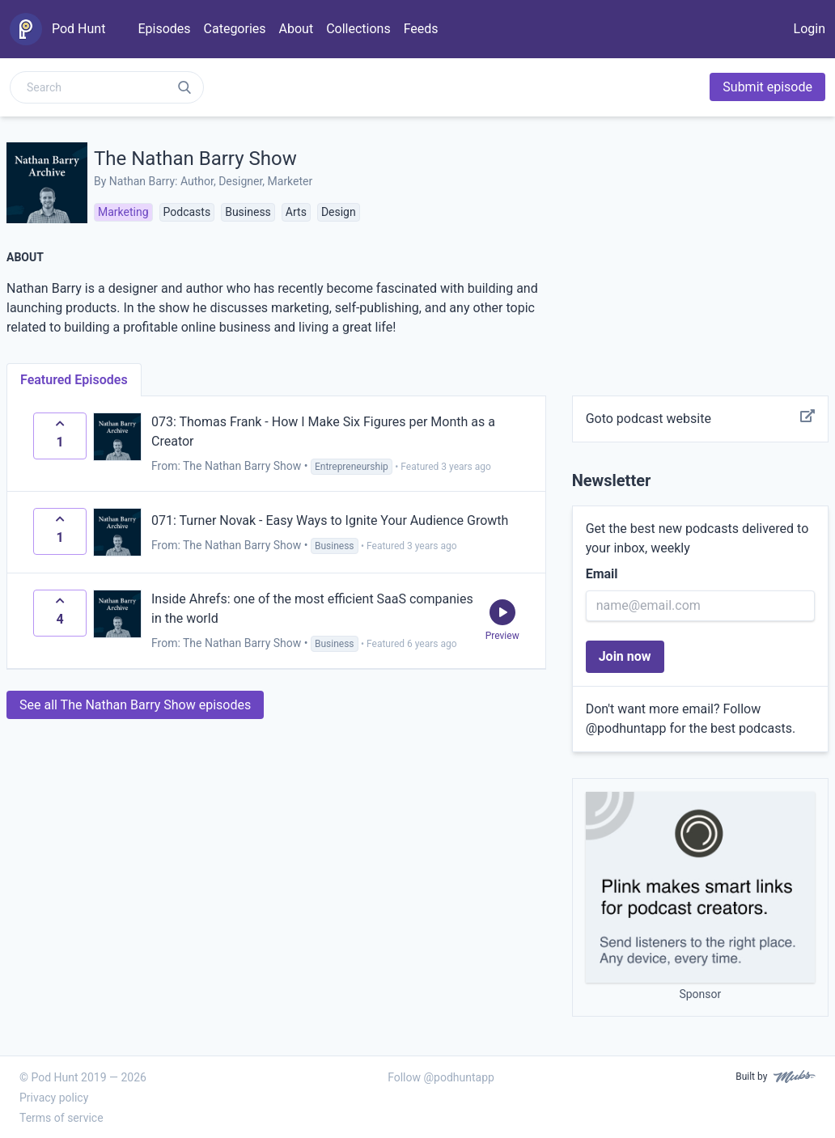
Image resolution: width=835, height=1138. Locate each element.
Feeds (421, 28)
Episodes (164, 28)
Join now (625, 656)
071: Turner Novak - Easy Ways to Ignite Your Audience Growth (329, 520)
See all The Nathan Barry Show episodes (135, 705)
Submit (767, 87)
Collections (358, 28)
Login (809, 28)
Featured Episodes (74, 379)
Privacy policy (53, 1097)
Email (602, 574)
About (296, 28)
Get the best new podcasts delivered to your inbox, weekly (697, 538)
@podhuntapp (626, 728)
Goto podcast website (700, 419)
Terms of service (61, 1117)
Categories (235, 28)
